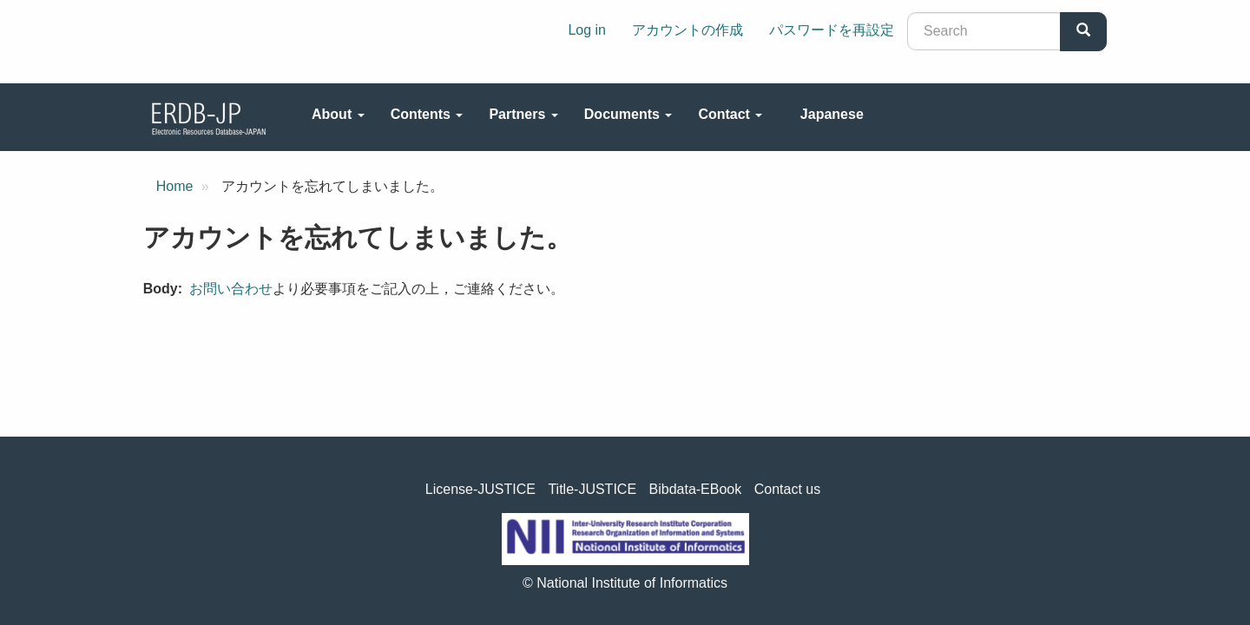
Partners (523, 114)
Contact (730, 114)
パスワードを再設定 (831, 30)
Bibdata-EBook (695, 489)
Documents (628, 114)
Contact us (787, 489)
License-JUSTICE (480, 489)
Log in (587, 30)
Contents (427, 114)
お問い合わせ (231, 288)
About (338, 114)
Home (175, 186)
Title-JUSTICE (592, 489)
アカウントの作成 (687, 30)
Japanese (832, 114)
